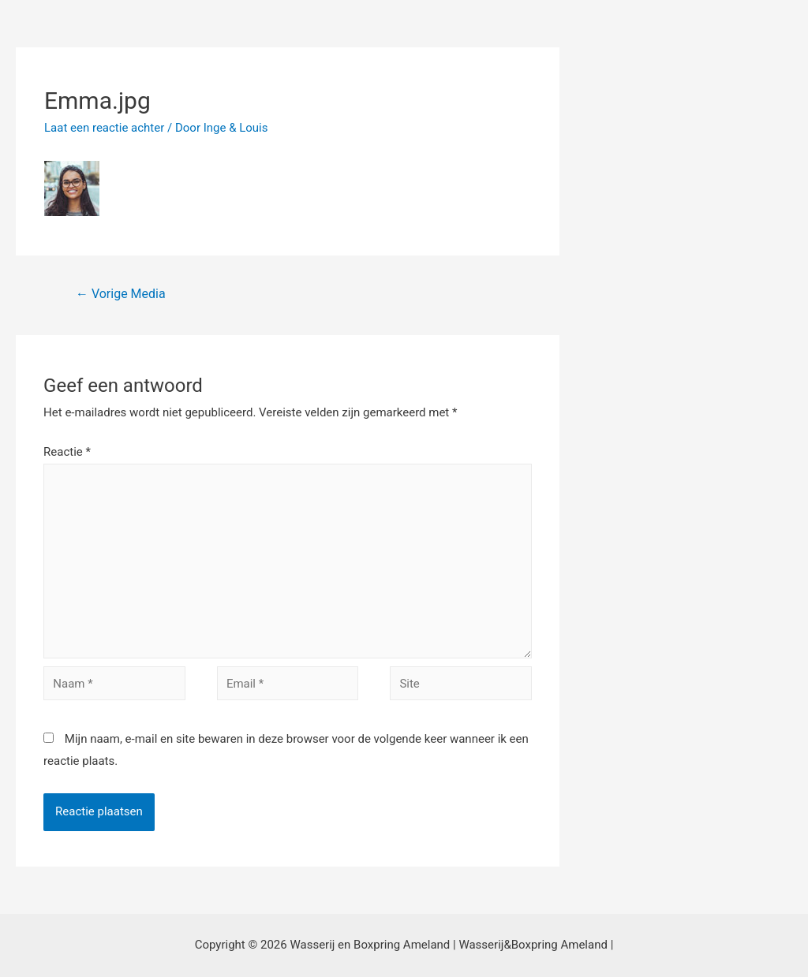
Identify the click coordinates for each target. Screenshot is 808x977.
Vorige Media (121, 293)
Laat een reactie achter (104, 128)
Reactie (67, 452)
